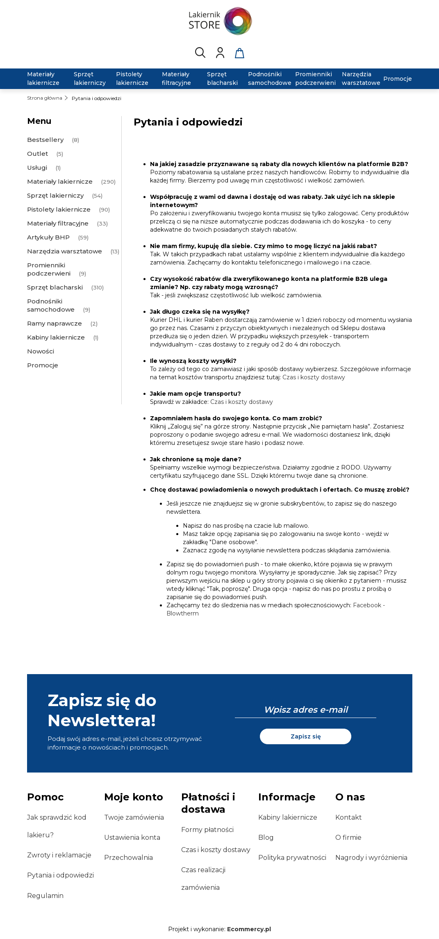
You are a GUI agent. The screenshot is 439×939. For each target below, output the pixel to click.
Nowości (40, 351)
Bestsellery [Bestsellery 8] (45, 140)
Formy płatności (207, 830)
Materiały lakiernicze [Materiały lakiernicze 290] (60, 181)
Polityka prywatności (292, 858)
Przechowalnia (128, 858)
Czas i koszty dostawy (313, 377)
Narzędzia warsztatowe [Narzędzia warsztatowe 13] (64, 251)
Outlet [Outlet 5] (37, 153)
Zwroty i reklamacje (59, 855)
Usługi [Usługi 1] (37, 167)
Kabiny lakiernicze (287, 817)
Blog (266, 837)
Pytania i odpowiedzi (60, 875)
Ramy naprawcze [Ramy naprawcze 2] (54, 323)
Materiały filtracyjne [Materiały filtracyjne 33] (58, 223)
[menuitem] (45, 78)
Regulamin (45, 896)
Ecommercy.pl (249, 929)
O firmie (348, 837)
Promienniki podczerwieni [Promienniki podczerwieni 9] (49, 269)
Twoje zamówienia (134, 817)
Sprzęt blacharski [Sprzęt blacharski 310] (55, 287)
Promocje (42, 365)
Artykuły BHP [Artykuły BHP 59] (48, 237)
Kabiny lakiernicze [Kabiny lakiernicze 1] (56, 337)
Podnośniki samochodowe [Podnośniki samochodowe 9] (51, 305)
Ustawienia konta (132, 837)
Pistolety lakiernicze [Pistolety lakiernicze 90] (59, 209)
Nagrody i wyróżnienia (371, 858)
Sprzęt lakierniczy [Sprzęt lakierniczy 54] (55, 195)
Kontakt (348, 817)
